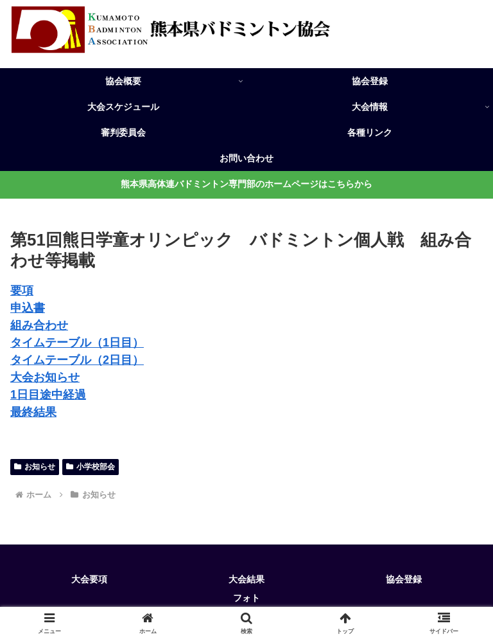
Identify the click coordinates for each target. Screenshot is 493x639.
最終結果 (33, 412)
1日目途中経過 (48, 394)
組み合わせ (39, 325)
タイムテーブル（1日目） (77, 342)
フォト (246, 598)
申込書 (27, 308)
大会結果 (246, 579)
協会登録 (404, 579)
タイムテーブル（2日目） (77, 360)
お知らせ (34, 466)
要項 (21, 290)
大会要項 (89, 579)
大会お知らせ (45, 377)
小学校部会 (90, 466)
